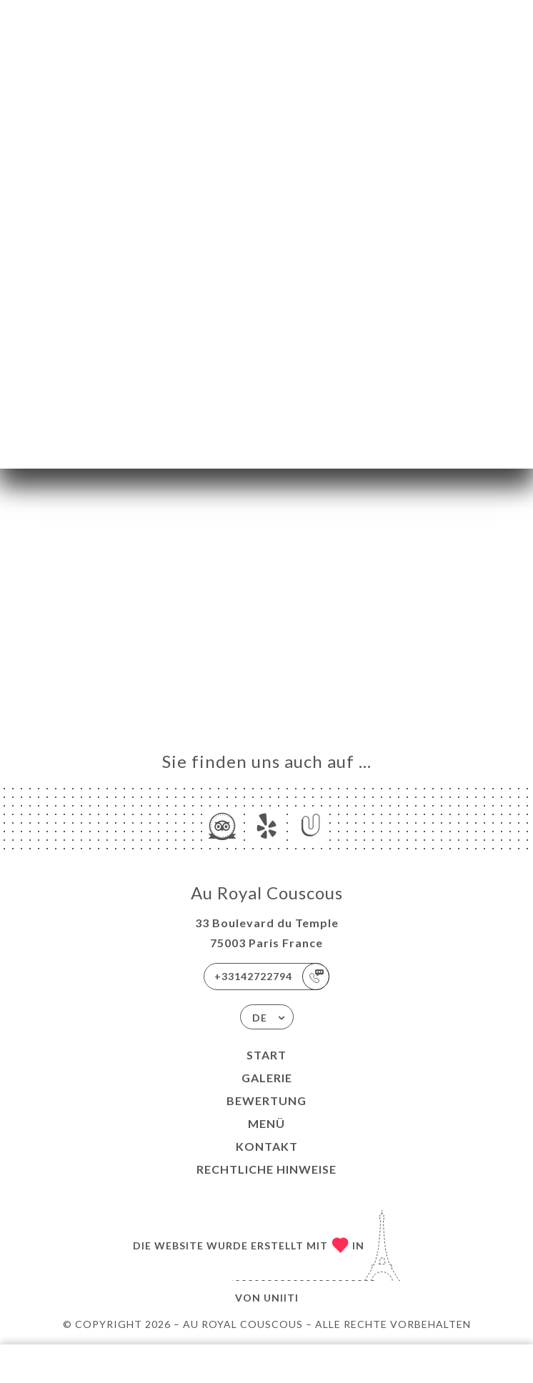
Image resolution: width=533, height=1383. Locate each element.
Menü (266, 1123)
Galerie (266, 1077)
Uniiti (281, 1298)
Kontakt (267, 1146)
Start (266, 1055)
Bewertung (266, 1100)
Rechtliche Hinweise (266, 1169)
